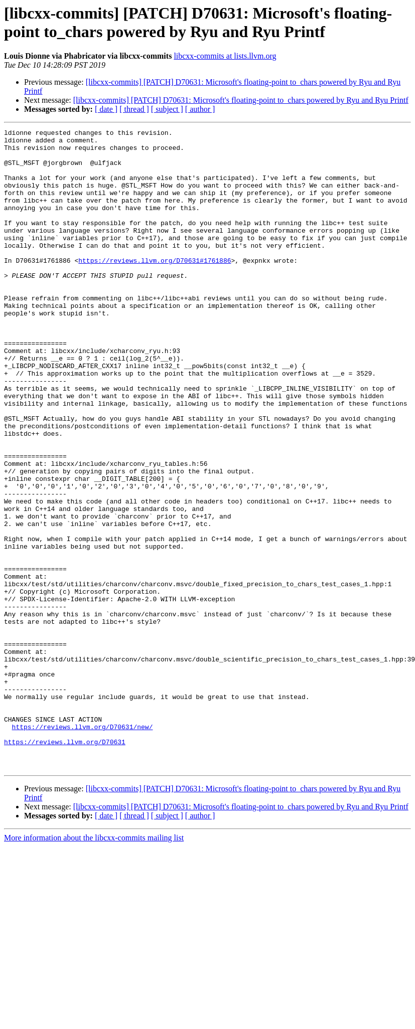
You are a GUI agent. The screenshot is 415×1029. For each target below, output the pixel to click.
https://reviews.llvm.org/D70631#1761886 (154, 287)
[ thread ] (134, 109)
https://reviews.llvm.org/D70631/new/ (82, 846)
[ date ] (106, 109)
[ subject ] (167, 109)
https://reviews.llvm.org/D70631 (64, 865)
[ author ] (200, 109)
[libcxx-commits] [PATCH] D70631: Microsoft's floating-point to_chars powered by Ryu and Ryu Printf (240, 100)
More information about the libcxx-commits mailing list (94, 965)
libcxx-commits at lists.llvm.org (225, 56)
